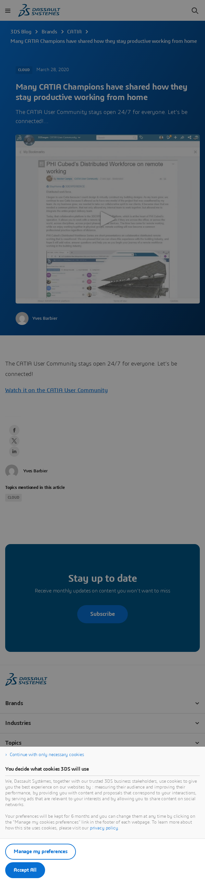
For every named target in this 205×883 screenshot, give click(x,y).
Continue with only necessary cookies (47, 754)
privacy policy (104, 828)
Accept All (25, 870)
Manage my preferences (40, 851)
